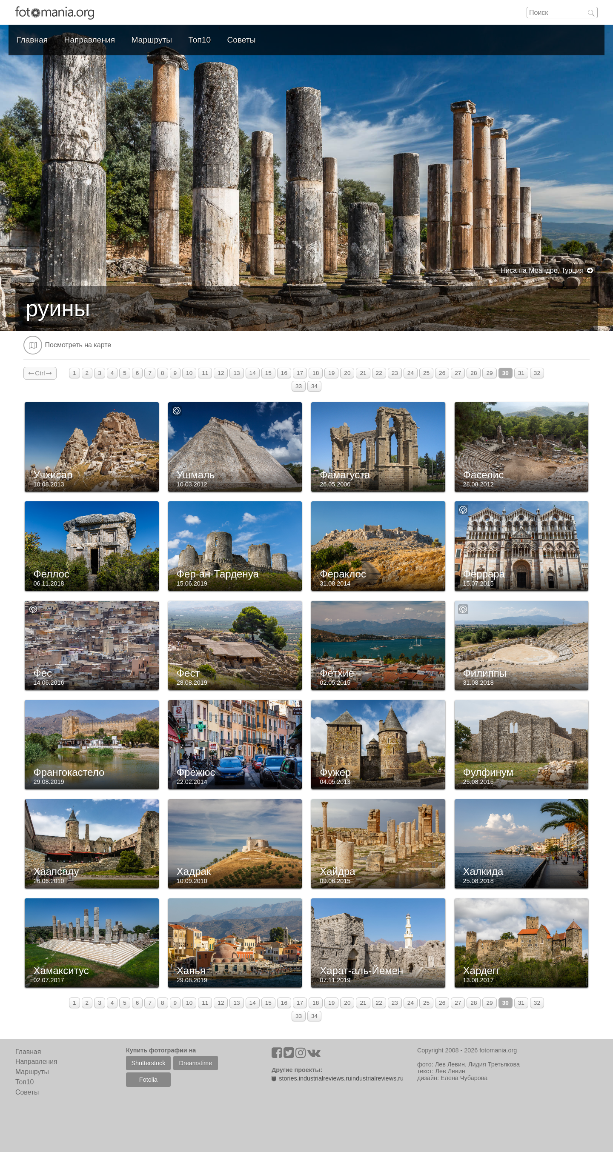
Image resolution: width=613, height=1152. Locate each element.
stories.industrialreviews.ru (311, 1078)
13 (236, 373)
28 (473, 373)
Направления (89, 39)
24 (410, 373)
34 (314, 386)
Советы (241, 39)
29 (489, 373)
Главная (32, 39)
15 (268, 373)
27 (458, 373)
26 (442, 373)
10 (189, 373)
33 (298, 386)
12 (221, 373)
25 (426, 373)
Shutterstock (148, 1063)
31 (521, 373)
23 (395, 373)
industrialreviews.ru (377, 1078)
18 (315, 373)
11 (205, 373)
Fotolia (148, 1079)
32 (537, 373)
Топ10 (200, 39)
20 (347, 373)
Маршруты (152, 39)
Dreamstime (195, 1063)
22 (379, 373)
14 (252, 373)
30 (505, 373)
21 (363, 373)
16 (284, 373)
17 (300, 373)
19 (331, 373)
